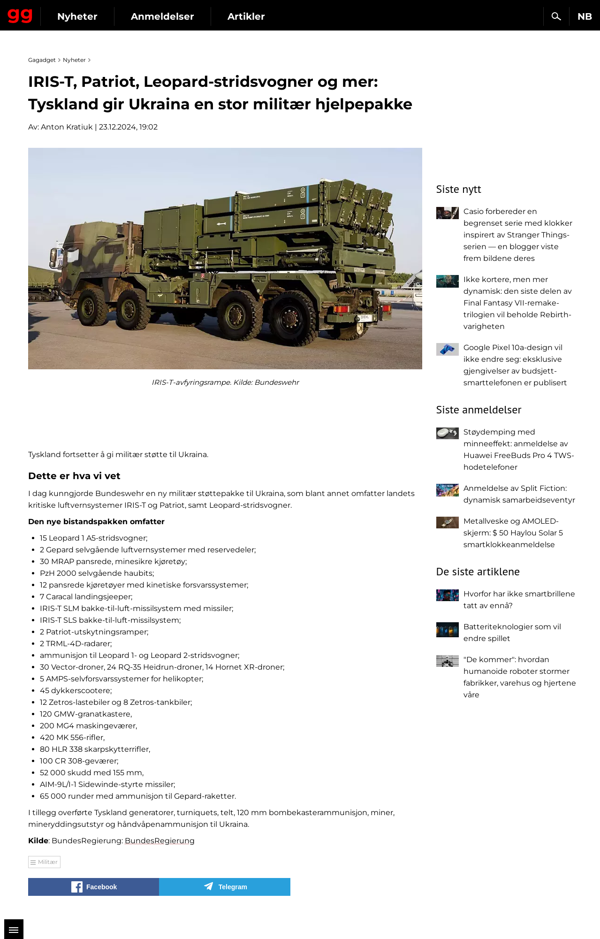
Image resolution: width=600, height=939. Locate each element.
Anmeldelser (248, 16)
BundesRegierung (160, 840)
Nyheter (163, 16)
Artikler (332, 16)
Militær (48, 861)
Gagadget (63, 12)
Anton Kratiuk (67, 126)
